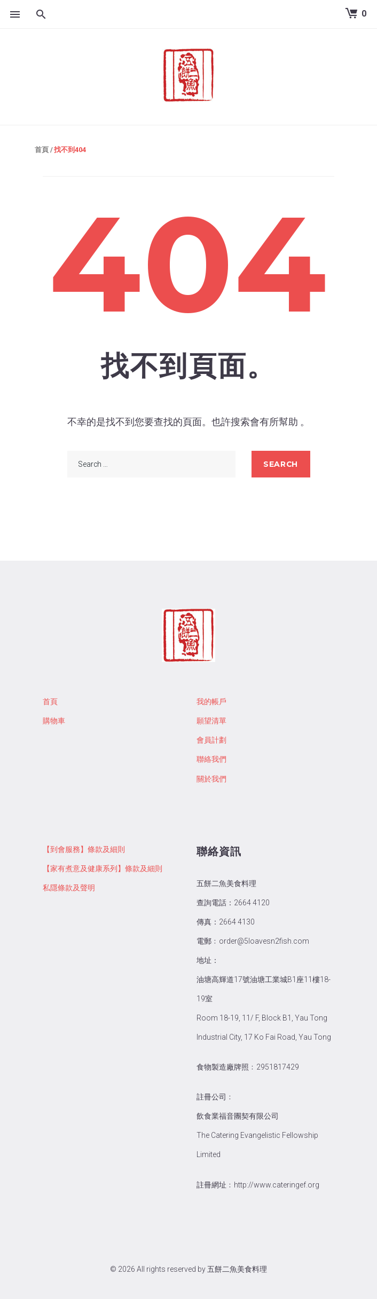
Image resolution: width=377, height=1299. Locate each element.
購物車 (54, 720)
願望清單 (211, 720)
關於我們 (211, 779)
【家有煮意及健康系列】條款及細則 (102, 868)
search (280, 464)
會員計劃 (211, 740)
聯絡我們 (211, 759)
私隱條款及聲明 (69, 887)
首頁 (42, 150)
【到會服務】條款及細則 (84, 849)
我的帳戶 (211, 701)
